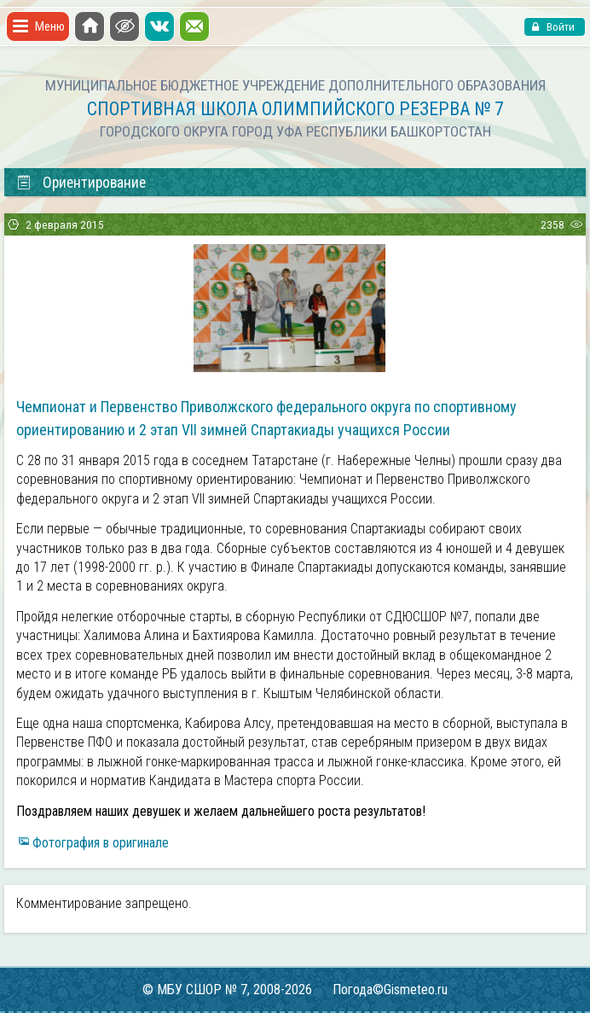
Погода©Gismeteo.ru (390, 989)
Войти (559, 26)
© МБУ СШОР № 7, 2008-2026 (227, 989)
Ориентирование (80, 182)
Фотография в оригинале (100, 843)
